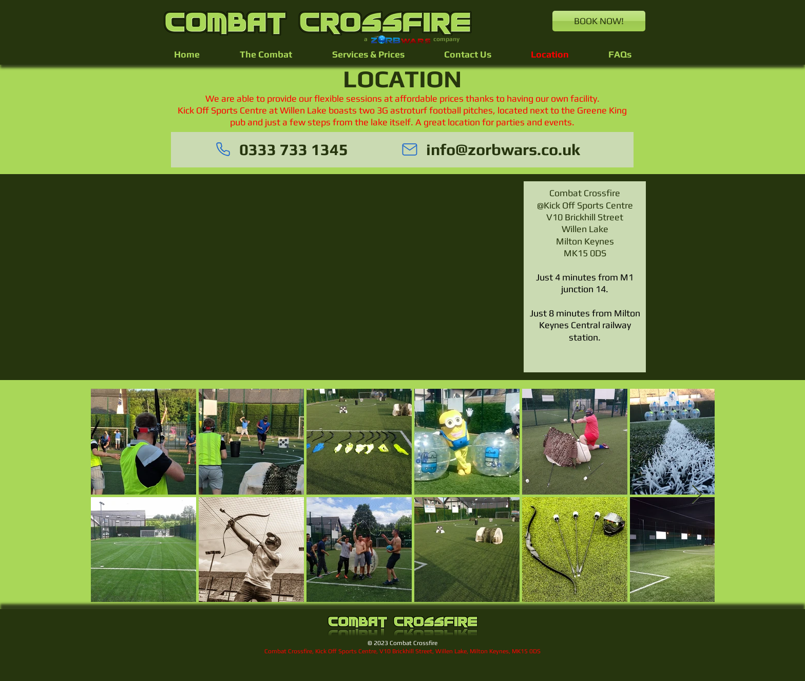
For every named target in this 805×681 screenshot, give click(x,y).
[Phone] (223, 149)
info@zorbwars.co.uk (503, 149)
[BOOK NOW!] (598, 21)
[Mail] (409, 149)
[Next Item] (697, 495)
